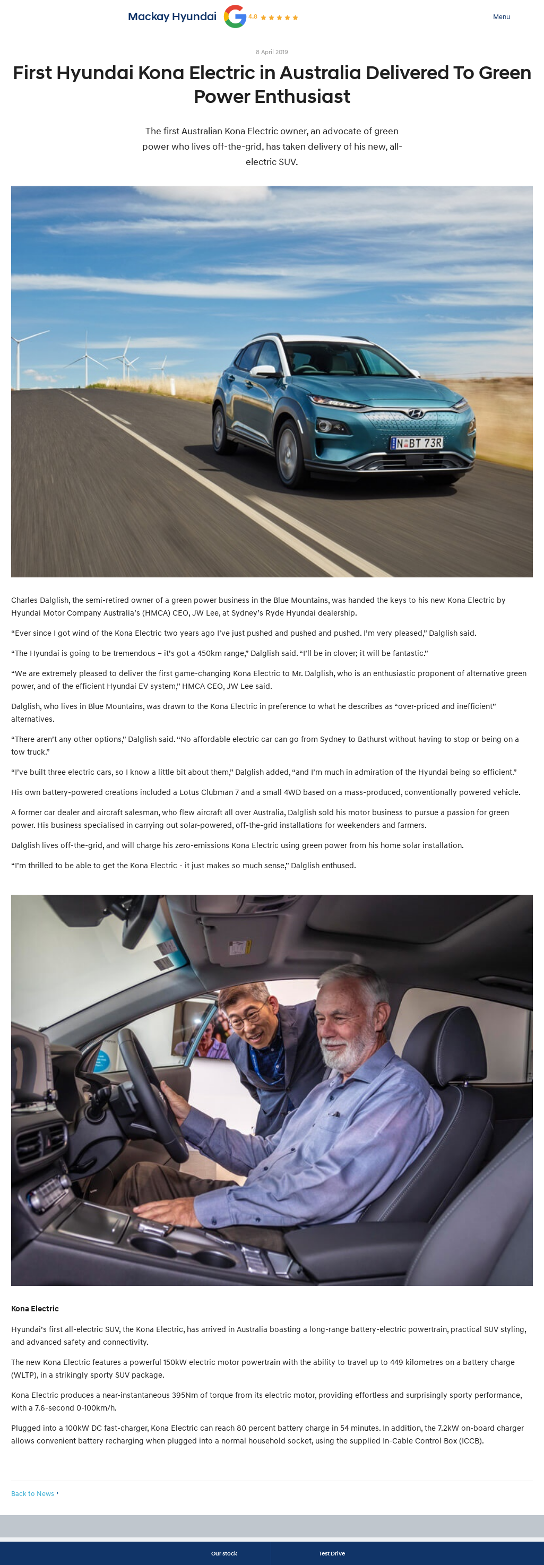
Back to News (32, 1493)
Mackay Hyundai (172, 16)
